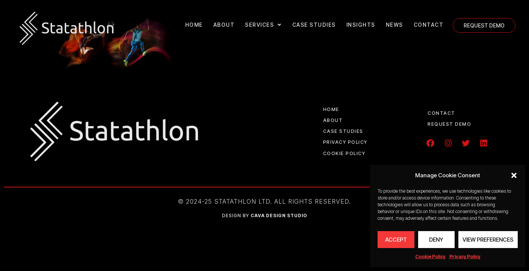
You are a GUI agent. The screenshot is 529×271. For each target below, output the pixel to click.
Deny (436, 239)
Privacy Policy (465, 256)
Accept (396, 239)
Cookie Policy (430, 256)
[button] (514, 175)
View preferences (488, 239)
